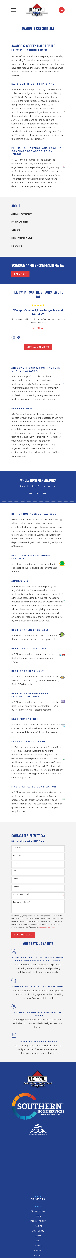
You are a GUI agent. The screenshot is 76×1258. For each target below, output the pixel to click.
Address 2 (16, 886)
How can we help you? (21, 902)
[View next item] (18, 337)
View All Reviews (38, 347)
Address (15, 879)
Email (37, 493)
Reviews (38, 1250)
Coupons (38, 1246)
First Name (16, 847)
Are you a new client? (20, 894)
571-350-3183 (38, 1199)
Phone (14, 863)
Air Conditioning (38, 1211)
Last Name (16, 855)
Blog (38, 1241)
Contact (38, 1255)
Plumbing (38, 1226)
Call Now (20, 274)
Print (45, 493)
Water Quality (38, 1231)
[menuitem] (38, 214)
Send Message (23, 935)
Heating (37, 1216)
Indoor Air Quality (38, 1221)
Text (31, 493)
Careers (38, 1236)
